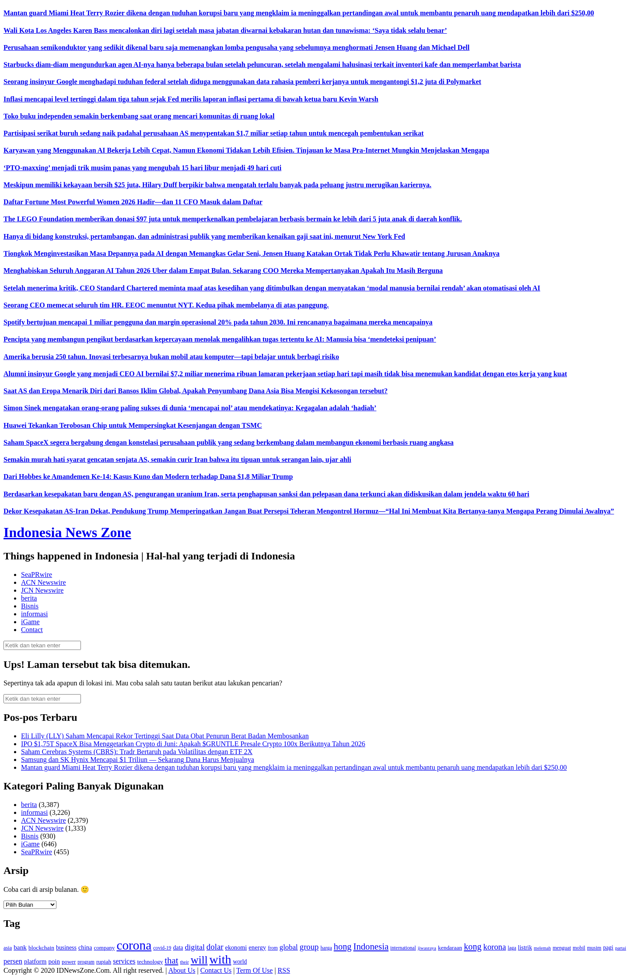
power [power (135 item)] (69, 962)
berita (29, 598)
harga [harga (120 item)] (326, 948)
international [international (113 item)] (403, 948)
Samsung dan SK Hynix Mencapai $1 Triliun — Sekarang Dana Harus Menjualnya (137, 759)
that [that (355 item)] (171, 960)
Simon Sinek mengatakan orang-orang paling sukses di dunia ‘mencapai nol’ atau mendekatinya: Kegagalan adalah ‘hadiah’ (190, 408)
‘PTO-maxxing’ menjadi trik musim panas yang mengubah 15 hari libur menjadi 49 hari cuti (142, 167)
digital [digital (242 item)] (194, 947)
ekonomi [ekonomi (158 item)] (236, 947)
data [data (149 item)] (178, 947)
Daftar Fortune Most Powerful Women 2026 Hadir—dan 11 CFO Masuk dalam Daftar (133, 202)
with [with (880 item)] (220, 959)
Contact (32, 629)
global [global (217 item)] (289, 947)
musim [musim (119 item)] (594, 948)
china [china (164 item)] (85, 947)
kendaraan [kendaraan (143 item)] (450, 947)
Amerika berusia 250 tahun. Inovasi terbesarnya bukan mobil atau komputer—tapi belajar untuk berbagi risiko (171, 356)
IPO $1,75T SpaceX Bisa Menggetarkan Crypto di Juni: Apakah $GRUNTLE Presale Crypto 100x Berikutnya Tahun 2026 (193, 743)
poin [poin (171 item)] (54, 961)
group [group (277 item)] (309, 946)
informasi (34, 614)
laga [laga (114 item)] (512, 948)
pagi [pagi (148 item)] (608, 947)
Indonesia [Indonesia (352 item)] (370, 946)
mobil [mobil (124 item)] (579, 948)
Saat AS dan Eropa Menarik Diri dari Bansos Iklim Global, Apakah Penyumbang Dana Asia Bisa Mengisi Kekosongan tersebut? (196, 391)
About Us (182, 970)
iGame (30, 621)
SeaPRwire (36, 574)
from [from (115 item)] (273, 948)
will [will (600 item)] (199, 960)
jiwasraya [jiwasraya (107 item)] (427, 947)
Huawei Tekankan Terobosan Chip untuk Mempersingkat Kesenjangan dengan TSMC (133, 425)
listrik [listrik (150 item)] (525, 947)
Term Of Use (254, 970)
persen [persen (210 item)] (13, 961)
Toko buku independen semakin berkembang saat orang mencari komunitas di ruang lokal (139, 116)
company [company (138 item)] (104, 947)
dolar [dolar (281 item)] (215, 946)
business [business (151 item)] (66, 947)
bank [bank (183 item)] (20, 947)
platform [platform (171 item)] (35, 961)
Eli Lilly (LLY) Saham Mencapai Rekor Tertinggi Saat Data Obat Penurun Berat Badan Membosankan (165, 736)
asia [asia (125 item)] (8, 948)
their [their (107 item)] (184, 961)
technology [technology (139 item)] (150, 961)
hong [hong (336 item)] (343, 946)
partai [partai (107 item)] (620, 947)
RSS (284, 970)
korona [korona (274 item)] (494, 946)
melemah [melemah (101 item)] (542, 948)
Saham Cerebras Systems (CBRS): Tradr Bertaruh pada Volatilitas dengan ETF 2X (136, 751)
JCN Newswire (42, 590)
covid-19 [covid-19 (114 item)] (162, 948)
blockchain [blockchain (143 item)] (41, 947)
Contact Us (216, 970)
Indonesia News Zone (67, 532)
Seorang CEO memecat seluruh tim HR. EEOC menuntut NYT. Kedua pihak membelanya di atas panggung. (166, 305)
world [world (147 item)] (240, 961)
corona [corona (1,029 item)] (133, 945)
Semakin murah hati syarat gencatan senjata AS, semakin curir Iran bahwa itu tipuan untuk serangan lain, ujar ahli (177, 459)
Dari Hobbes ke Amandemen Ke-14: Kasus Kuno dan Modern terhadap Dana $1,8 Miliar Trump (148, 476)
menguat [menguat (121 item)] (562, 948)
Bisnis (29, 606)
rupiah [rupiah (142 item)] (103, 961)
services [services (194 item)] (124, 961)
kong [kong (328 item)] (472, 946)
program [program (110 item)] (85, 961)
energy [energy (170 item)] (257, 947)
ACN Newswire (43, 582)
